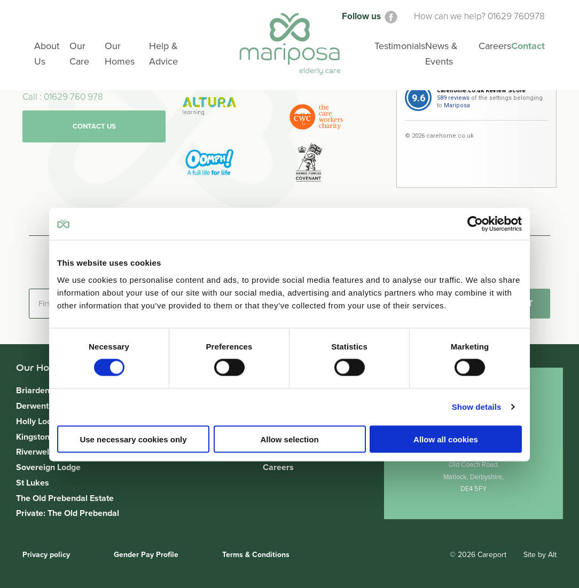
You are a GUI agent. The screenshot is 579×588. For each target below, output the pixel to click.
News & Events (441, 54)
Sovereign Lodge (48, 467)
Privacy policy (46, 554)
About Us (46, 54)
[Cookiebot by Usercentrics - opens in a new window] (475, 224)
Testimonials (399, 46)
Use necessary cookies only (133, 438)
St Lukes (32, 483)
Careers (278, 467)
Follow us (370, 16)
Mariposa (457, 105)
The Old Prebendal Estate (65, 498)
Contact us (94, 126)
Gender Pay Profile (146, 554)
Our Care (80, 54)
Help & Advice (163, 54)
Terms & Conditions (256, 554)
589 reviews (453, 97)
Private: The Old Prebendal (67, 513)
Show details (477, 406)
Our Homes (120, 54)
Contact (528, 46)
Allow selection (289, 438)
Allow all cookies (445, 438)
